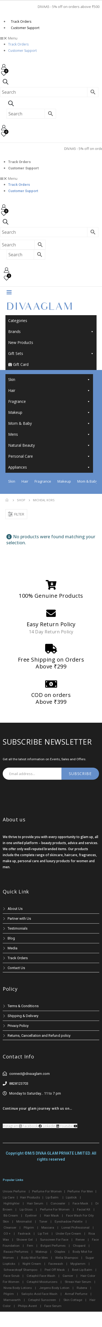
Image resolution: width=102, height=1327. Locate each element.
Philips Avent (27, 1306)
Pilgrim (29, 1227)
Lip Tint (43, 1233)
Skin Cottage (72, 1300)
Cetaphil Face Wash (41, 1276)
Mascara (47, 1227)
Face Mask (80, 1203)
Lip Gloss (26, 1209)
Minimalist (24, 1221)
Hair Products (30, 1197)
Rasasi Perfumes (16, 1252)
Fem (30, 1246)
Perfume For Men (80, 1191)
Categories (17, 320)
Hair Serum (35, 1203)
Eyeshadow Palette (68, 1221)
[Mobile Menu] (9, 292)
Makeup (49, 412)
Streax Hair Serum (78, 1282)
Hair (49, 390)
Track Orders (21, 21)
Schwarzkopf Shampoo (20, 1270)
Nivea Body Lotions (18, 1288)
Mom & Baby (49, 423)
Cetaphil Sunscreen (42, 1300)
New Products (20, 342)
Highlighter (12, 1203)
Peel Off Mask (55, 1270)
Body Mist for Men (34, 1258)
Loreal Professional (75, 1227)
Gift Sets (51, 353)
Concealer (58, 1203)
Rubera (82, 1288)
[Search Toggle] (5, 81)
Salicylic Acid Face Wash (39, 1294)
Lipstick (71, 1197)
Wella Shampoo (66, 1258)
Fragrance (49, 401)
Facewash (55, 1264)
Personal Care (49, 456)
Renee (80, 1239)
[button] (51, 38)
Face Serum (52, 1306)
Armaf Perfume (76, 1294)
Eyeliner (31, 1215)
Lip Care (8, 1197)
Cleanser (10, 1227)
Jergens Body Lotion (54, 1288)
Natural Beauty (49, 445)
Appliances (49, 467)
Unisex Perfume (14, 1191)
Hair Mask (51, 1215)
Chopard (79, 1246)
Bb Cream (11, 1215)
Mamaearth (12, 1300)
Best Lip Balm (82, 1270)
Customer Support (25, 27)
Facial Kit (83, 1209)
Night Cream (32, 1264)
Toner (43, 1221)
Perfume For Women (47, 1191)
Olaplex (59, 1252)
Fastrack (24, 1233)
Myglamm (77, 1264)
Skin (49, 379)
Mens (49, 434)
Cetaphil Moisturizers (42, 1282)
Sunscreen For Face (54, 1239)
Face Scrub (11, 1276)
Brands (51, 331)
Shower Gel (24, 1239)
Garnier (68, 1276)
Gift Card (18, 364)
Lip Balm (52, 1197)
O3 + (7, 1233)
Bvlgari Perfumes (53, 1246)
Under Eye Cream (68, 1233)
